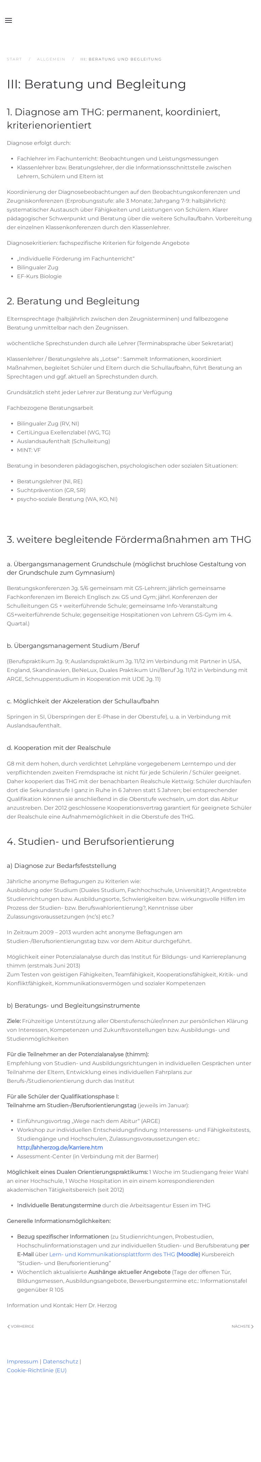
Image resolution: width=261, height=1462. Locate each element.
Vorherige (20, 1326)
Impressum (22, 1361)
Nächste (243, 1326)
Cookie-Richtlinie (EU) (37, 1370)
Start (14, 59)
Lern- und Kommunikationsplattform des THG (124, 1254)
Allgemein (51, 59)
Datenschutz (60, 1361)
